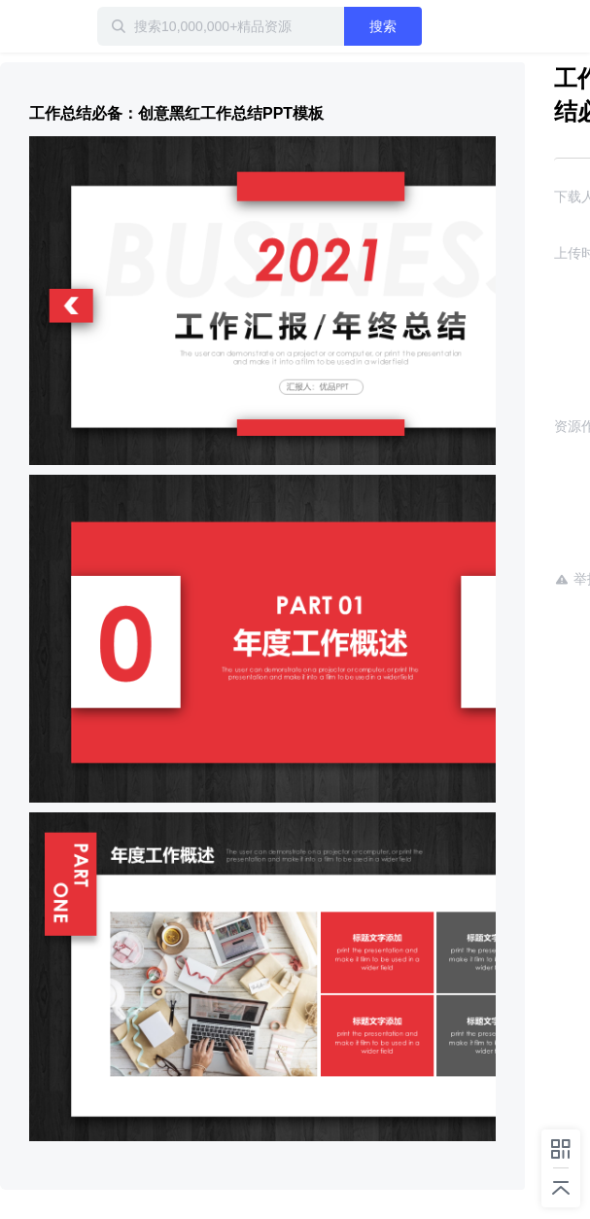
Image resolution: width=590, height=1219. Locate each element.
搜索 (383, 26)
